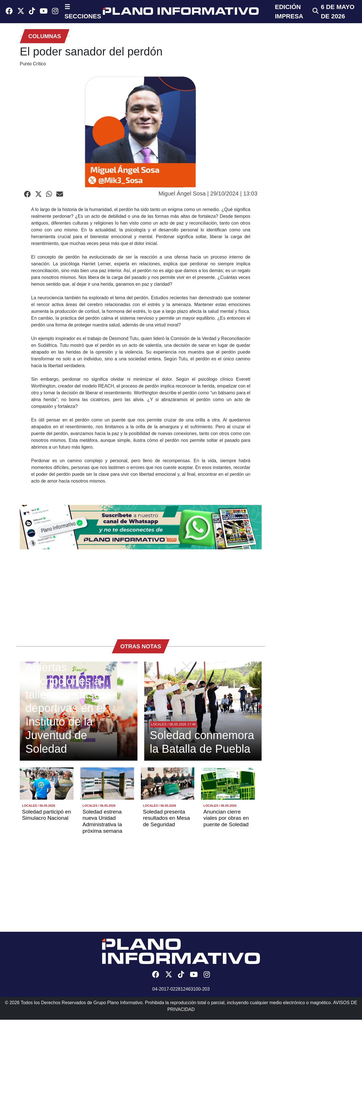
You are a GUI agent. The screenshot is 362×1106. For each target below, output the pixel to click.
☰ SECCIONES (82, 11)
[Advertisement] (141, 591)
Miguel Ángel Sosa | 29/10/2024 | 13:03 (207, 193)
